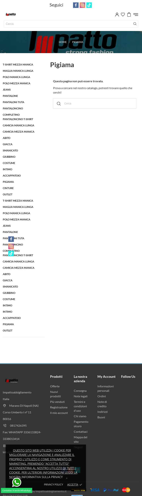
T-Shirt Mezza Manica (18, 64)
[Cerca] (134, 23)
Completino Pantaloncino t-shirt (18, 117)
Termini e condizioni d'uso (80, 406)
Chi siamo (80, 416)
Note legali (80, 396)
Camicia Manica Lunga (18, 125)
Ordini (101, 396)
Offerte (55, 386)
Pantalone (10, 95)
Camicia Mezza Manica (18, 131)
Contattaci (80, 431)
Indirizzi (102, 411)
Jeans (7, 89)
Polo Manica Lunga (16, 77)
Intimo (7, 169)
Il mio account (59, 412)
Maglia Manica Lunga (18, 70)
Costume (9, 163)
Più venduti (57, 401)
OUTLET (7, 194)
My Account (106, 376)
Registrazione (58, 407)
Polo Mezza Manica (16, 83)
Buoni (101, 417)
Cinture (8, 188)
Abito (6, 137)
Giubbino (9, 156)
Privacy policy (53, 484)
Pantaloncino (13, 108)
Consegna (80, 390)
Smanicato (10, 150)
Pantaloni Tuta (13, 102)
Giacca (7, 144)
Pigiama (8, 181)
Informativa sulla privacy (42, 477)
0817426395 (18, 425)
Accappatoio (12, 175)
